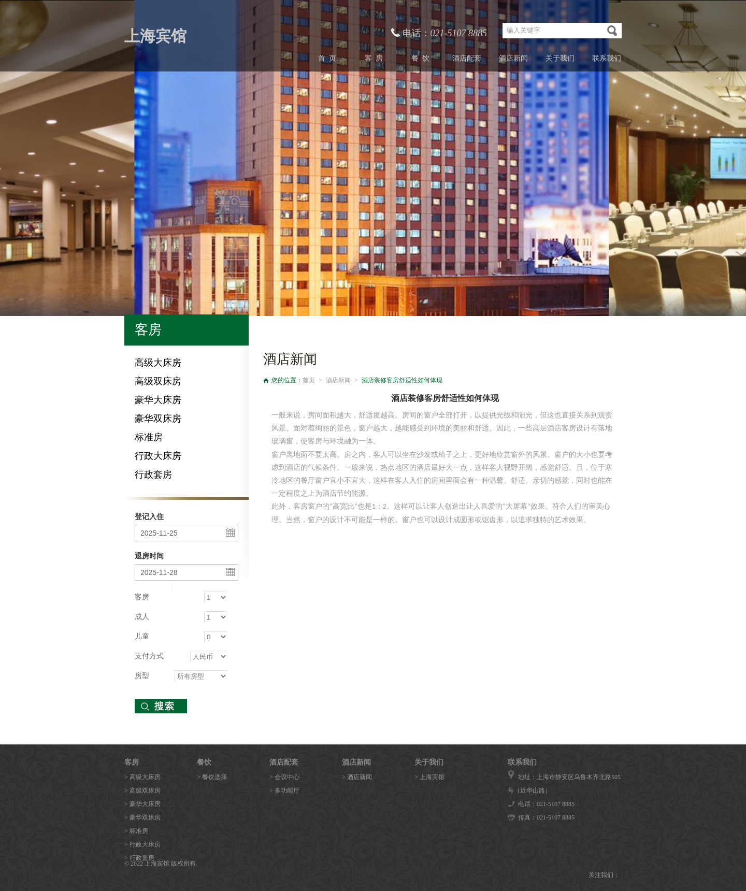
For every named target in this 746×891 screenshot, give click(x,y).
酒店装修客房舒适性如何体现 (402, 380)
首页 (309, 380)
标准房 (149, 437)
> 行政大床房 (142, 844)
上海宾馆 (155, 36)
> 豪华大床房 (142, 804)
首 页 (327, 58)
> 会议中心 (284, 777)
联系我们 (606, 58)
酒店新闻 (513, 58)
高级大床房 (158, 362)
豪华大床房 (158, 400)
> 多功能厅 (284, 790)
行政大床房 (158, 456)
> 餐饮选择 (212, 777)
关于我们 (560, 58)
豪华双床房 (158, 418)
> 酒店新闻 (357, 777)
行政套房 (153, 474)
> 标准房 (136, 831)
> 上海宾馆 (429, 777)
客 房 (374, 58)
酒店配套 (466, 58)
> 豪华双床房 (142, 817)
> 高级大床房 (142, 777)
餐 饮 (420, 58)
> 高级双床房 (142, 790)
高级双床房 (158, 381)
